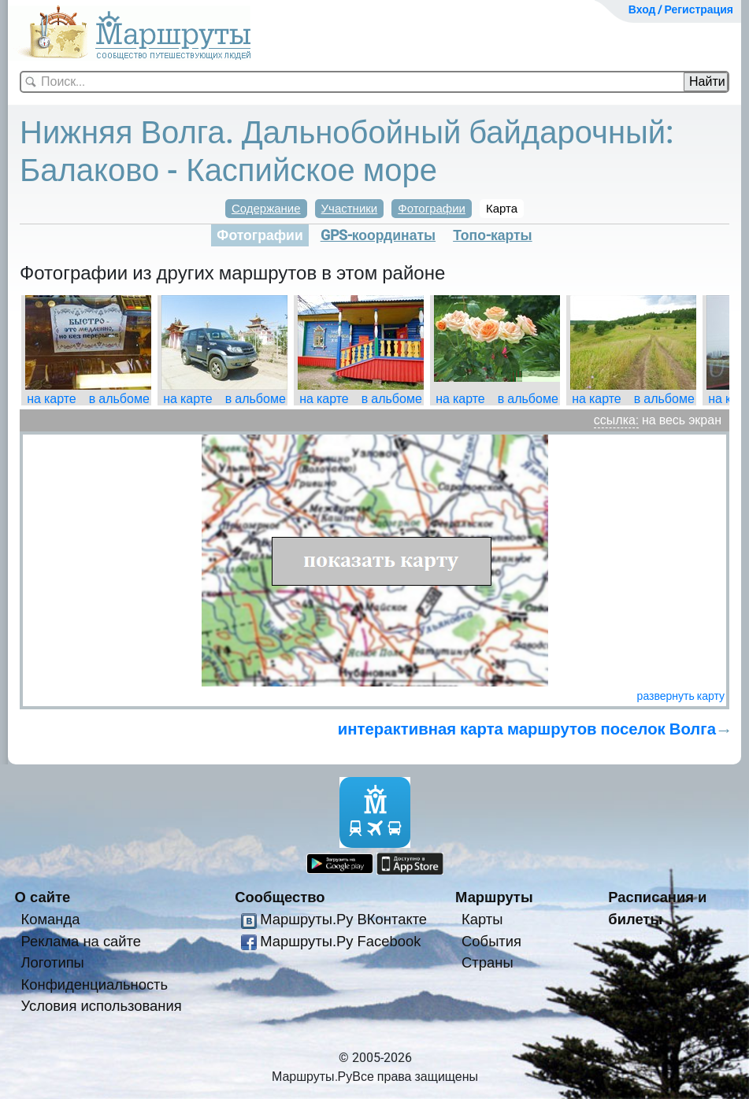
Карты (482, 919)
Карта (501, 209)
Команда (50, 919)
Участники (349, 209)
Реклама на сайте (81, 941)
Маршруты (494, 897)
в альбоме (119, 398)
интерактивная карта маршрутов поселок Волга (527, 729)
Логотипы (52, 962)
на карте (51, 398)
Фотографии (431, 209)
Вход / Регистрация (680, 9)
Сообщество (279, 897)
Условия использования (101, 1005)
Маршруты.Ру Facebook (340, 941)
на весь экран (681, 420)
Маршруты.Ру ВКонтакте (343, 919)
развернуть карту (681, 696)
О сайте (43, 897)
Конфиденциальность (95, 984)
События (491, 941)
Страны (488, 962)
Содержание (266, 209)
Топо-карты (492, 235)
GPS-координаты (378, 235)
